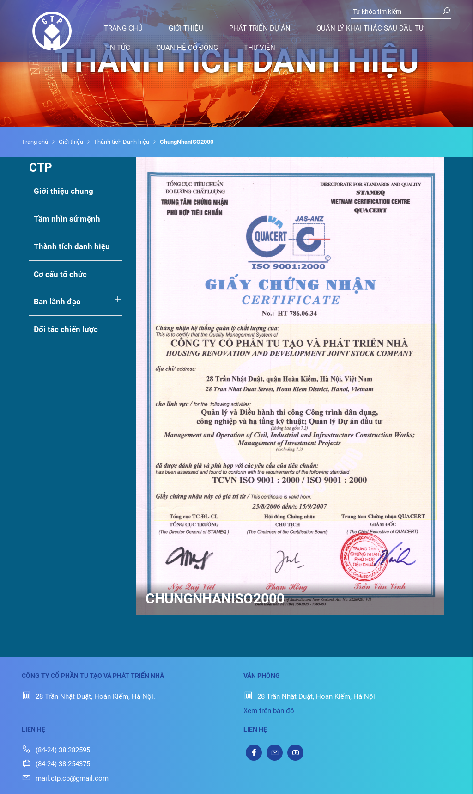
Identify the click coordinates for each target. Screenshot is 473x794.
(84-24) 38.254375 (56, 764)
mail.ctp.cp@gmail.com (65, 778)
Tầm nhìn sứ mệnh (67, 218)
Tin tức (117, 47)
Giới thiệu (186, 28)
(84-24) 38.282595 (56, 750)
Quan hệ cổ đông (187, 47)
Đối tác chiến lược (66, 329)
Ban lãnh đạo (57, 301)
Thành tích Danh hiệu (121, 141)
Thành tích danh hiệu (72, 246)
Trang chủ (123, 28)
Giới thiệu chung (63, 191)
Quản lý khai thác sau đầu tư (370, 28)
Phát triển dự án (260, 28)
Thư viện (259, 47)
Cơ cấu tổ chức (60, 274)
